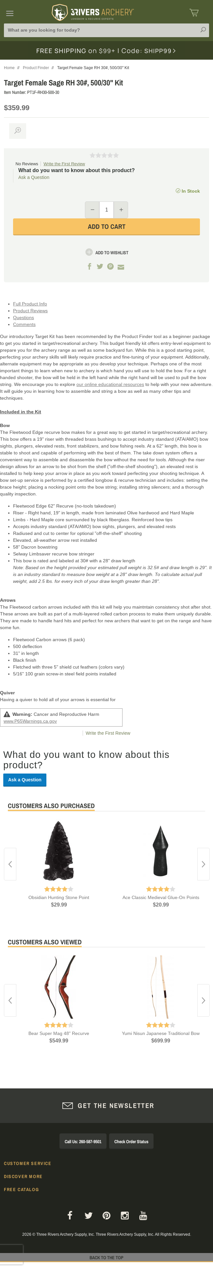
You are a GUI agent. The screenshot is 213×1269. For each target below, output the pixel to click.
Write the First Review (64, 163)
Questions (23, 317)
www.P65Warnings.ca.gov (30, 721)
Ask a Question (33, 177)
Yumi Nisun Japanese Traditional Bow (161, 1033)
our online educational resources (110, 384)
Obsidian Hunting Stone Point (58, 897)
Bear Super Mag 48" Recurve (58, 1033)
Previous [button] (10, 864)
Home (9, 68)
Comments (24, 324)
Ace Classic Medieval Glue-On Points (161, 897)
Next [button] (203, 864)
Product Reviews (30, 310)
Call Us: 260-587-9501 (83, 1141)
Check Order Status (131, 1141)
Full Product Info (30, 303)
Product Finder (36, 68)
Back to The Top (106, 1258)
